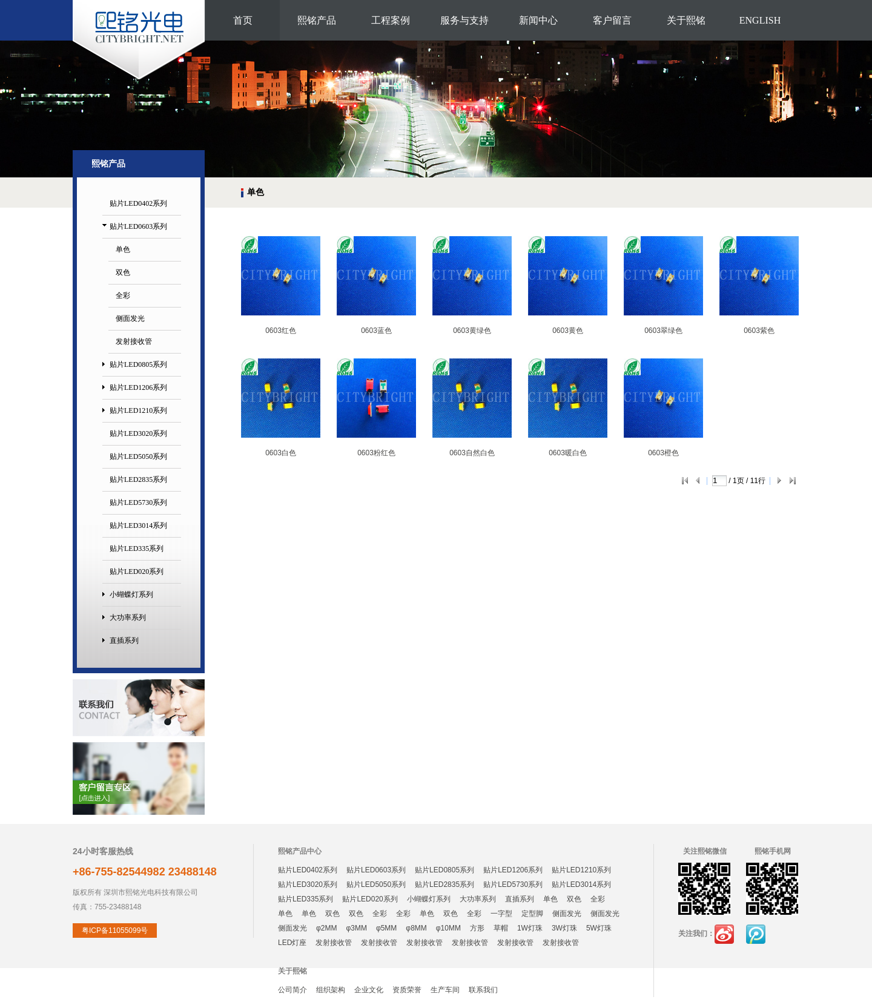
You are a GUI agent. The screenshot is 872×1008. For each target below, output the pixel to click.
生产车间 (445, 990)
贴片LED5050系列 (138, 456)
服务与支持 (464, 20)
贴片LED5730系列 (138, 502)
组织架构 (330, 990)
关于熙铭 (686, 20)
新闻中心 (538, 20)
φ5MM (386, 928)
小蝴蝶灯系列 (131, 594)
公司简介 (292, 990)
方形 (477, 928)
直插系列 (124, 640)
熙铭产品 (316, 20)
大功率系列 (128, 617)
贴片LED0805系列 (138, 364)
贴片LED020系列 (137, 571)
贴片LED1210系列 (138, 410)
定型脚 (532, 913)
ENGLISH (760, 20)
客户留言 (612, 20)
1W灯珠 (530, 928)
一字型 (501, 913)
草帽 (501, 928)
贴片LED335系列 (137, 548)
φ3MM (356, 928)
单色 (123, 249)
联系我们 (483, 990)
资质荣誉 (406, 990)
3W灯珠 (564, 928)
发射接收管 (134, 341)
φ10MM (448, 928)
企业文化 (368, 990)
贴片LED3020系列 (138, 433)
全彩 (123, 295)
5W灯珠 (599, 928)
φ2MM (326, 928)
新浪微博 (724, 934)
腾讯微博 (755, 934)
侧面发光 (130, 318)
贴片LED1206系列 (138, 387)
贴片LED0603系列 (138, 226)
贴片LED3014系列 (138, 525)
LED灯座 (292, 942)
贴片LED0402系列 (138, 203)
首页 (243, 20)
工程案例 (390, 20)
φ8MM (416, 928)
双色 (123, 272)
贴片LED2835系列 (138, 479)
